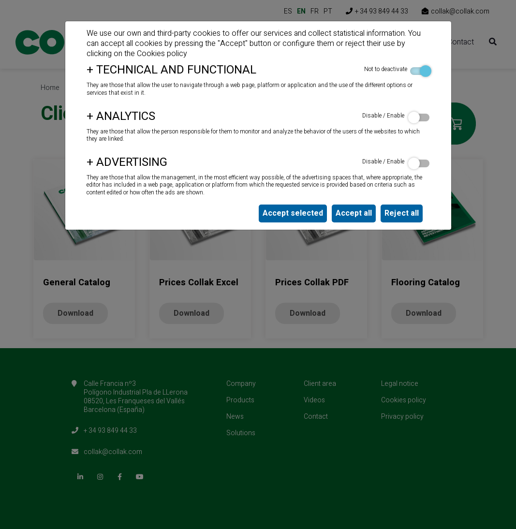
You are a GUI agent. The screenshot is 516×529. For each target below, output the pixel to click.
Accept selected (293, 213)
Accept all (354, 213)
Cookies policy (162, 53)
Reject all (401, 213)
